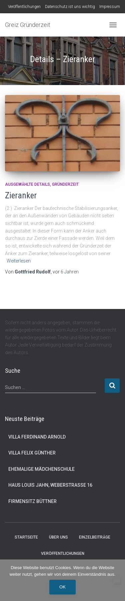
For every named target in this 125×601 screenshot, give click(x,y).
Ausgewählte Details (27, 184)
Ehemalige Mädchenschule (41, 469)
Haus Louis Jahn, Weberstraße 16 (50, 485)
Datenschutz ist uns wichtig (70, 6)
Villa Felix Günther (32, 452)
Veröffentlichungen (24, 6)
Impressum (109, 6)
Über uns (58, 537)
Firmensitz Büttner (32, 501)
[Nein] (116, 580)
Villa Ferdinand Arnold (37, 437)
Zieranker (21, 195)
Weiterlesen (19, 260)
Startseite (26, 537)
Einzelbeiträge (94, 537)
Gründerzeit (65, 184)
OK (62, 586)
